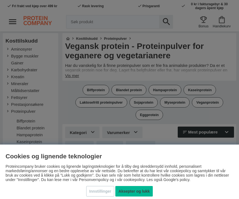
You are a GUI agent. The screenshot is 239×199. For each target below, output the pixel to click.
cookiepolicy (133, 179)
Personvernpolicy (93, 179)
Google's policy (176, 179)
